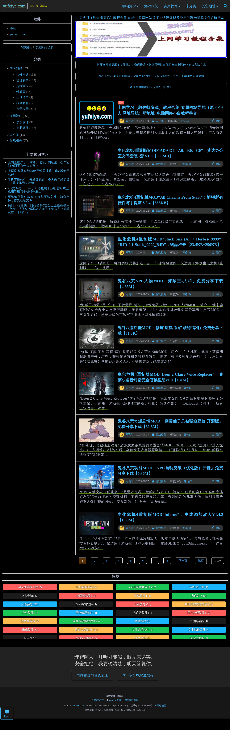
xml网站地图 (159, 707)
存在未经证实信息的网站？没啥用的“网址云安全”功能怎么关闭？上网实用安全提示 (151, 77)
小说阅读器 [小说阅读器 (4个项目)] (199, 623)
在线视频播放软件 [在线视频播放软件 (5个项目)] (86, 623)
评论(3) (185, 123)
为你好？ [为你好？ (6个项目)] (199, 597)
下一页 (183, 562)
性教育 (21, 93)
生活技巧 (22, 99)
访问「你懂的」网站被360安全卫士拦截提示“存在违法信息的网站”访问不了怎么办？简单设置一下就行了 (38, 211)
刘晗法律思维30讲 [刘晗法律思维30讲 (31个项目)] (199, 606)
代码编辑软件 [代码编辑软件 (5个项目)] (86, 606)
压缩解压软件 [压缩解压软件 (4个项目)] (86, 614)
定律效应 (22, 88)
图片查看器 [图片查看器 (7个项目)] (30, 623)
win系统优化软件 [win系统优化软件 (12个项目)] (142, 589)
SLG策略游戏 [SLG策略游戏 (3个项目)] (86, 589)
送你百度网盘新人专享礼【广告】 (151, 89)
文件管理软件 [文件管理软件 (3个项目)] (142, 631)
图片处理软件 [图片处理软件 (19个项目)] (198, 614)
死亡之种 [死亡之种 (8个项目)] (142, 640)
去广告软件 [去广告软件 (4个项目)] (142, 614)
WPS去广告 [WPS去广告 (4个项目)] (199, 589)
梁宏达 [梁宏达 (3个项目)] (30, 640)
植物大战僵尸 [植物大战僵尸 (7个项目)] (86, 640)
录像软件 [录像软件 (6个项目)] (30, 631)
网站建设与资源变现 (92, 677)
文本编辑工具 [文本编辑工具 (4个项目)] (198, 631)
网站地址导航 (132, 702)
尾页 (201, 562)
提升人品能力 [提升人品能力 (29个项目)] (86, 631)
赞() (216, 122)
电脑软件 (22, 129)
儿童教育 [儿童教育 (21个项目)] (142, 606)
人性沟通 (22, 76)
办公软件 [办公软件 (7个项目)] (30, 614)
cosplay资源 (115, 702)
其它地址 (208, 7)
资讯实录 (22, 110)
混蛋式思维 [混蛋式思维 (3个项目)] (199, 640)
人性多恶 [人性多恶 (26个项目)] (29, 606)
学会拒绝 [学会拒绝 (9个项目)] (142, 623)
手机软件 (22, 124)
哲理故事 (22, 82)
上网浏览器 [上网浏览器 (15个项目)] (86, 597)
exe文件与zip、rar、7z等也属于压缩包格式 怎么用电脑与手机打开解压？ (38, 192)
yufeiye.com (14, 6)
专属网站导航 (44, 49)
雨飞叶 (130, 123)
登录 (13, 30)
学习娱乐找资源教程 (138, 677)
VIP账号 (26, 49)
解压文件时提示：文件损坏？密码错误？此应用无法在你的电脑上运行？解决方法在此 (151, 66)
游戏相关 (151, 7)
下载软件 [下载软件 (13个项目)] (142, 597)
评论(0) (186, 165)
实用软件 (171, 7)
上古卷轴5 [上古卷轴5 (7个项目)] (29, 597)
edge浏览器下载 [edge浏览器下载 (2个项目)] (30, 589)
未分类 (191, 7)
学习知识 (129, 7)
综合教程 (22, 105)
